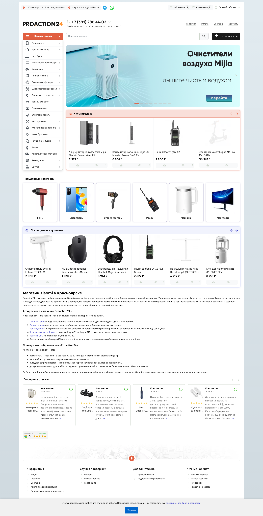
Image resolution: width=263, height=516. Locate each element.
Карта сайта (90, 483)
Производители (146, 474)
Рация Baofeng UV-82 (211, 152)
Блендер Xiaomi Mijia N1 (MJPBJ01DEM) (220, 270)
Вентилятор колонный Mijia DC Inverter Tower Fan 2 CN (174, 153)
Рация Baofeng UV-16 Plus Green (148, 270)
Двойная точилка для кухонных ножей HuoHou (86, 409)
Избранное (196, 483)
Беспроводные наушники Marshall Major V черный (113, 270)
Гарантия (191, 24)
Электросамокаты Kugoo (42, 332)
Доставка (218, 24)
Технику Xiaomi (37, 321)
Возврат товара (92, 478)
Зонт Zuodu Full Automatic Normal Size (141, 409)
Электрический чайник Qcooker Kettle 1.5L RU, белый (31, 409)
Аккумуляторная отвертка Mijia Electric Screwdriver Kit (131, 153)
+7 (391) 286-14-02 (88, 21)
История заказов (199, 478)
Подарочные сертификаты (151, 478)
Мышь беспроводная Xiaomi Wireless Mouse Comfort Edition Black (75, 270)
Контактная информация (44, 487)
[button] (141, 103)
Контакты (233, 24)
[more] (106, 165)
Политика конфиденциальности (47, 491)
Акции (34, 474)
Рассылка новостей (201, 487)
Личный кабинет (199, 474)
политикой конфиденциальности (183, 503)
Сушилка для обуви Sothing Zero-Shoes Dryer (197, 409)
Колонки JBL (36, 335)
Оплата (204, 24)
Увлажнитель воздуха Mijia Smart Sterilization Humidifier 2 (87, 153)
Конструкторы (37, 328)
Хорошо (131, 510)
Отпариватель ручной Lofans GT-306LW (38, 270)
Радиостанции (37, 325)
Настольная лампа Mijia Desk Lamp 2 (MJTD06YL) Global (184, 270)
